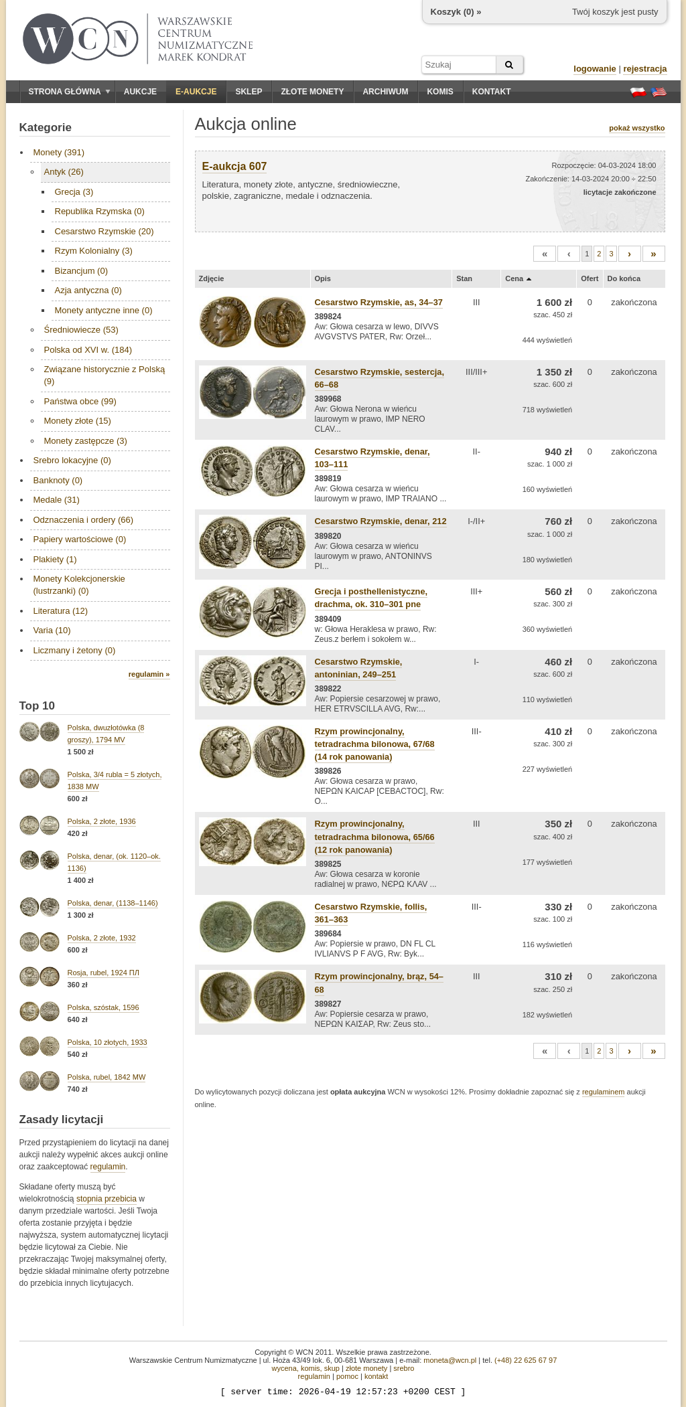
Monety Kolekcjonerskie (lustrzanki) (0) (79, 585)
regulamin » (149, 674)
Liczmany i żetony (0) (74, 650)
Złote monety (312, 91)
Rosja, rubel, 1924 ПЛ (103, 973)
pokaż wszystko (637, 128)
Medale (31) (56, 500)
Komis (440, 91)
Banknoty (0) (58, 480)
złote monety (366, 1368)
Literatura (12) (60, 611)
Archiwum (385, 91)
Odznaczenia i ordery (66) (83, 520)
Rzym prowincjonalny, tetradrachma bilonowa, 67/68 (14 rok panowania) (375, 744)
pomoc (347, 1376)
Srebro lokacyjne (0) (72, 460)
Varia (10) (52, 630)
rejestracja (645, 69)
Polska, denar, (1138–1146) (113, 903)
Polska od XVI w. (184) (88, 350)
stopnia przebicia (106, 1199)
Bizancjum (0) (81, 271)
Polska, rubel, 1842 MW (107, 1077)
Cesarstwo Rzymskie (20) (104, 231)
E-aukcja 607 (234, 166)
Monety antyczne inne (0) (104, 310)
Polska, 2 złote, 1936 (102, 821)
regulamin (108, 1166)
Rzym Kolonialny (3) (94, 251)
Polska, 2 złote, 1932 (102, 938)
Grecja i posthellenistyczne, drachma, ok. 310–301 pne (371, 597)
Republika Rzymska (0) (100, 211)
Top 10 (37, 705)
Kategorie (45, 127)
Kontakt (491, 91)
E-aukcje (196, 91)
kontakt (376, 1376)
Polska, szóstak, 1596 (103, 1007)
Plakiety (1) (55, 559)
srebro (403, 1368)
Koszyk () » (456, 12)
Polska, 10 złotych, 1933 (107, 1042)
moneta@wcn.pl (449, 1360)
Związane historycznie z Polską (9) (104, 375)
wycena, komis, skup (305, 1368)
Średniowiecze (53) (81, 330)
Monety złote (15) (77, 421)
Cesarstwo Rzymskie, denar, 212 (381, 521)
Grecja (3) (74, 192)
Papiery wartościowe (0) (80, 539)
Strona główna (70, 91)
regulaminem (603, 1092)
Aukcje (140, 91)
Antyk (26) (64, 172)
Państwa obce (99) (80, 401)
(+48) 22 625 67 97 (525, 1360)
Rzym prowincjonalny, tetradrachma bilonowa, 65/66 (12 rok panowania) (375, 836)
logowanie (594, 69)
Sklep (248, 91)
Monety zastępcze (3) (85, 441)
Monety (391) (59, 152)
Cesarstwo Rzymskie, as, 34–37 (379, 302)
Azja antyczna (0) (88, 290)
